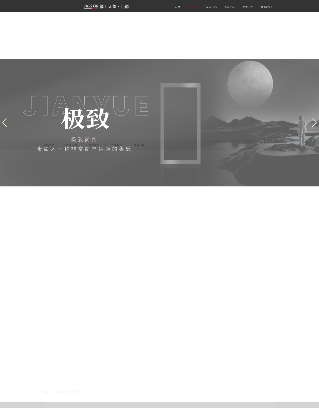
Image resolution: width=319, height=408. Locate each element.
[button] (314, 146)
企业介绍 (258, 7)
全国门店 (222, 7)
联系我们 (277, 7)
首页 (188, 7)
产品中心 (204, 7)
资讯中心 (240, 7)
